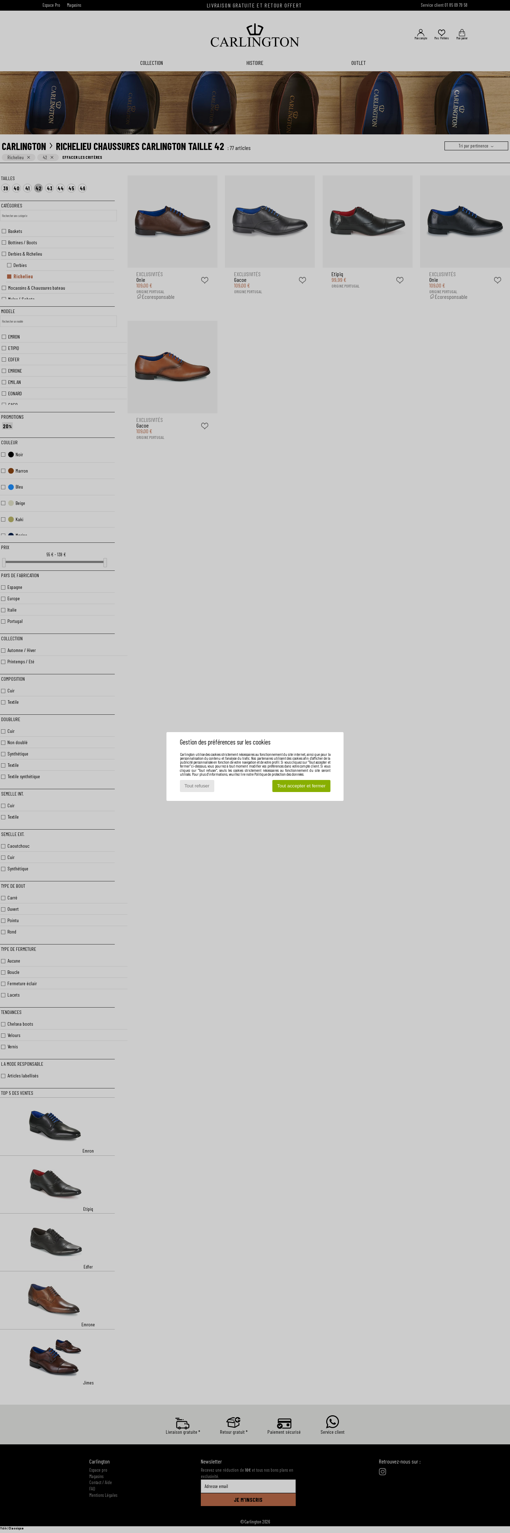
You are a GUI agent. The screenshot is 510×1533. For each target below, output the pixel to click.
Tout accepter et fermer (301, 785)
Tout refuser (197, 785)
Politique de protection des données (279, 774)
